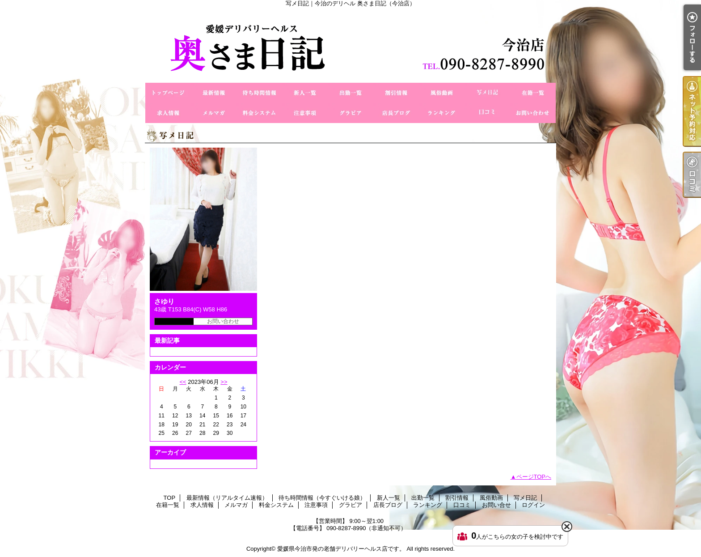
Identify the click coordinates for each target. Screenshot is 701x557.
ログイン (533, 505)
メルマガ (213, 113)
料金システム (259, 113)
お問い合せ (533, 113)
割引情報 (396, 93)
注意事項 (305, 113)
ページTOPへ (534, 476)
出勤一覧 (350, 93)
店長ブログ (396, 113)
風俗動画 (442, 93)
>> (223, 381)
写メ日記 (487, 93)
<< (182, 381)
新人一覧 (305, 93)
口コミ (487, 113)
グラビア (350, 113)
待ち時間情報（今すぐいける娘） (259, 93)
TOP (168, 93)
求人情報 (168, 113)
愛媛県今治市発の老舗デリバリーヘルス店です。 (341, 548)
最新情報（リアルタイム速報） (213, 93)
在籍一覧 (533, 93)
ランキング (442, 113)
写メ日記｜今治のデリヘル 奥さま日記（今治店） (350, 45)
